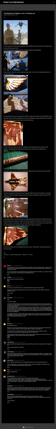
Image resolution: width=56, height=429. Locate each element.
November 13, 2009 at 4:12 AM (19, 342)
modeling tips (25, 254)
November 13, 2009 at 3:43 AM (17, 323)
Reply (8, 274)
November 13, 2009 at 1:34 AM (18, 297)
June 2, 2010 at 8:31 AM (18, 394)
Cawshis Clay (10, 360)
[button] (4, 17)
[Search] (25, 2)
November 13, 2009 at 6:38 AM (19, 360)
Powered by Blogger (28, 427)
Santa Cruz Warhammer (13, 2)
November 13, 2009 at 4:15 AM (19, 351)
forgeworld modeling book (15, 254)
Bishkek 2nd (6, 254)
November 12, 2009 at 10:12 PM (16, 277)
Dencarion (9, 323)
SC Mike (9, 277)
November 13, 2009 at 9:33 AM (20, 376)
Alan (8, 369)
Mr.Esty (9, 265)
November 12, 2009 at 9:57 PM (16, 265)
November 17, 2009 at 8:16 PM (18, 385)
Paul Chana (9, 297)
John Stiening (10, 342)
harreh (8, 285)
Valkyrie (30, 254)
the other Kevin (10, 376)
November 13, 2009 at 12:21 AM (16, 285)
